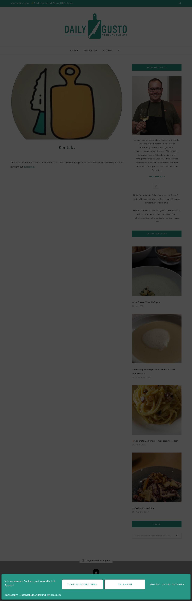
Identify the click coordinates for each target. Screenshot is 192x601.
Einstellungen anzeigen (167, 584)
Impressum (11, 594)
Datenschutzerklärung (33, 594)
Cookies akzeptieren (82, 584)
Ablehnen (125, 584)
